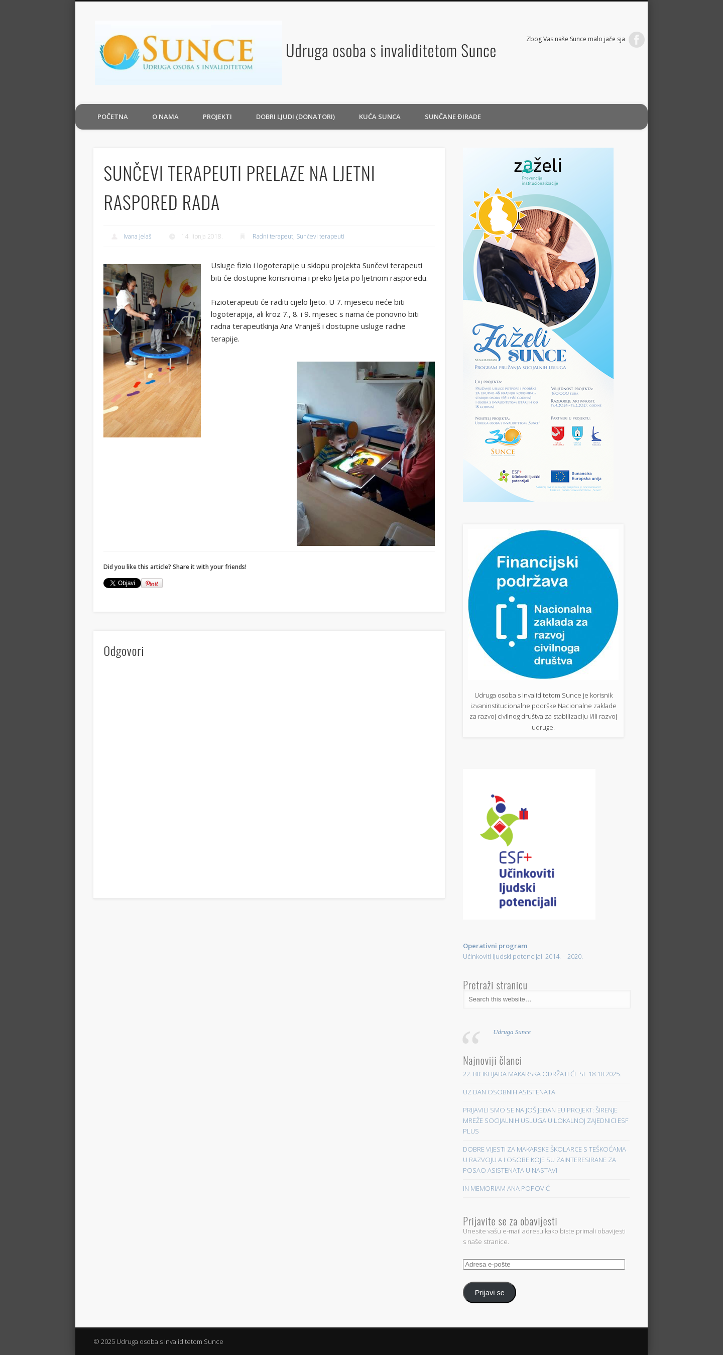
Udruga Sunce (512, 1032)
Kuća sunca (380, 116)
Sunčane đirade (453, 116)
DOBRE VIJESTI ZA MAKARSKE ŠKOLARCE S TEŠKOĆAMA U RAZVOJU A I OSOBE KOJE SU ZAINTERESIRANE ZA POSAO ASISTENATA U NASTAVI (544, 1160)
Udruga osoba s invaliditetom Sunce (391, 50)
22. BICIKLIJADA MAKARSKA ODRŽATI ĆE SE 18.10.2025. (542, 1073)
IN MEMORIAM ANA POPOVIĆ (506, 1188)
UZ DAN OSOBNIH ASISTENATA (509, 1091)
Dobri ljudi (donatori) (295, 116)
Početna (112, 116)
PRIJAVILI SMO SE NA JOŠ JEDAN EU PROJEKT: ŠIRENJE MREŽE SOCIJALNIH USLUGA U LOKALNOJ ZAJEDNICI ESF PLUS (545, 1120)
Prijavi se (490, 1293)
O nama (165, 116)
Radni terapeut (273, 236)
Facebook (637, 40)
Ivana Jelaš (138, 236)
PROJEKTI (217, 116)
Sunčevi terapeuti (320, 236)
